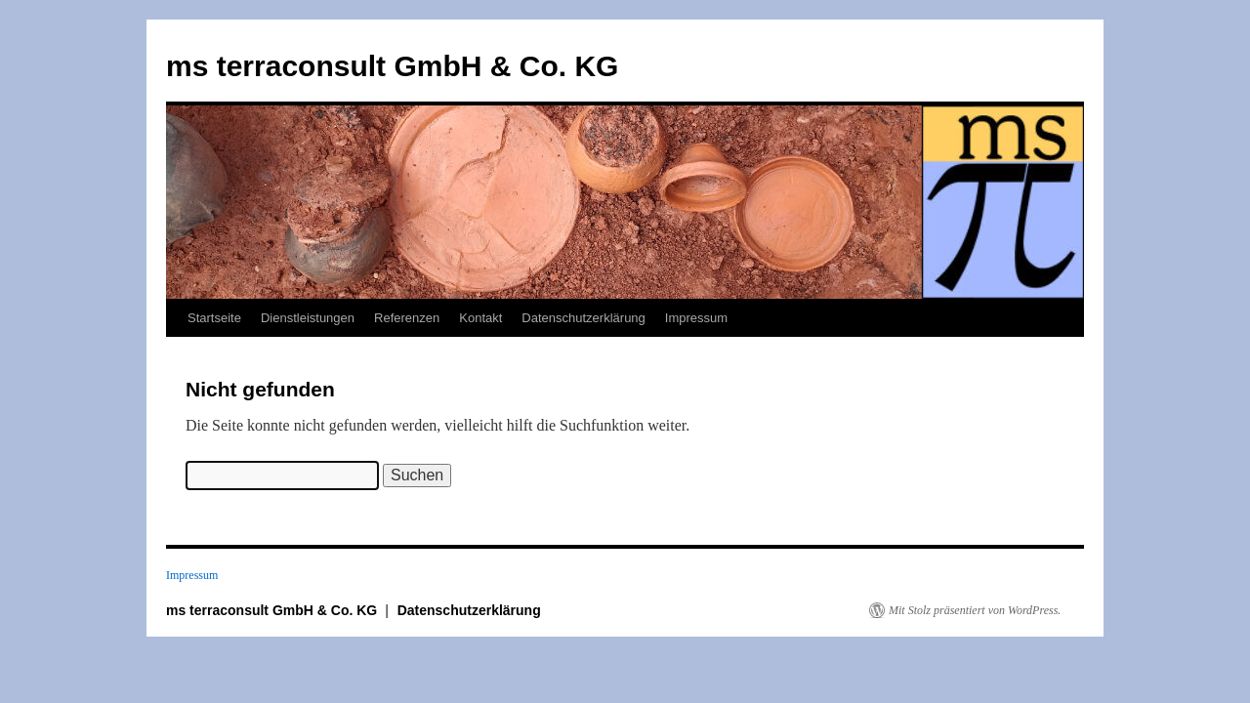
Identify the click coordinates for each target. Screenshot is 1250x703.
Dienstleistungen (307, 317)
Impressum (696, 317)
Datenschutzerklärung (583, 317)
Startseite (214, 317)
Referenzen (406, 317)
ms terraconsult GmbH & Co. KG (392, 66)
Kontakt (480, 317)
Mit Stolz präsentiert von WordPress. (975, 610)
